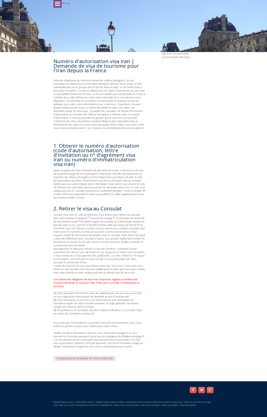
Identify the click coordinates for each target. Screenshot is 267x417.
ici (73, 225)
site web (62, 225)
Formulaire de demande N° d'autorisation (85, 358)
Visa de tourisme (110, 242)
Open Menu (57, 4)
